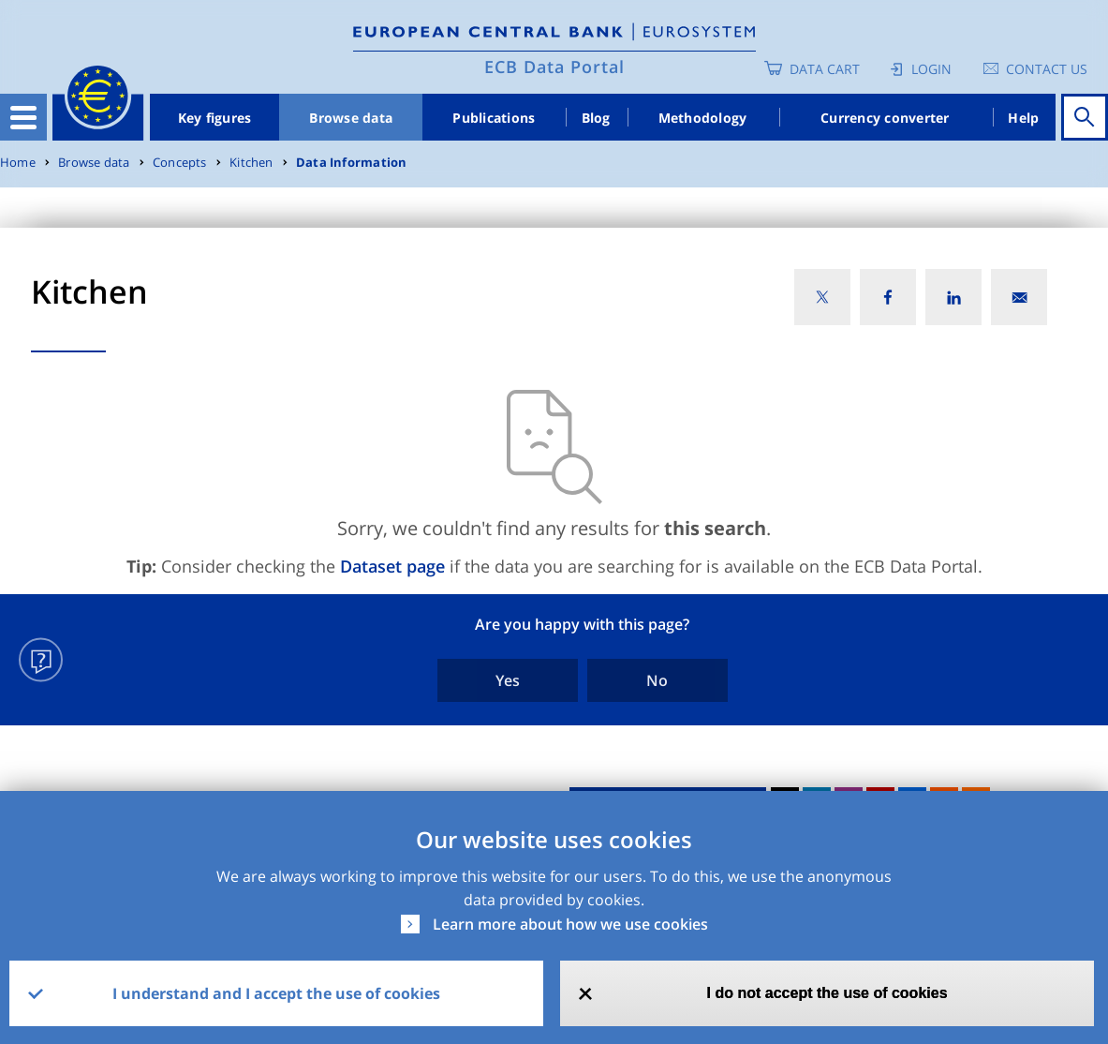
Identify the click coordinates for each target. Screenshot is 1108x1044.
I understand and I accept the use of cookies (276, 993)
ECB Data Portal (554, 66)
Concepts (180, 163)
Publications (493, 118)
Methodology (702, 118)
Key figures (215, 118)
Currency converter (885, 118)
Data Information (351, 163)
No (657, 680)
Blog (596, 118)
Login (931, 69)
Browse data (350, 118)
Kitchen (251, 163)
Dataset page (392, 566)
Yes (507, 680)
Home (18, 163)
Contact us (1046, 69)
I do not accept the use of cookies (827, 993)
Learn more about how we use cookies (570, 924)
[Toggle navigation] (23, 117)
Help (1023, 118)
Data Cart (825, 69)
